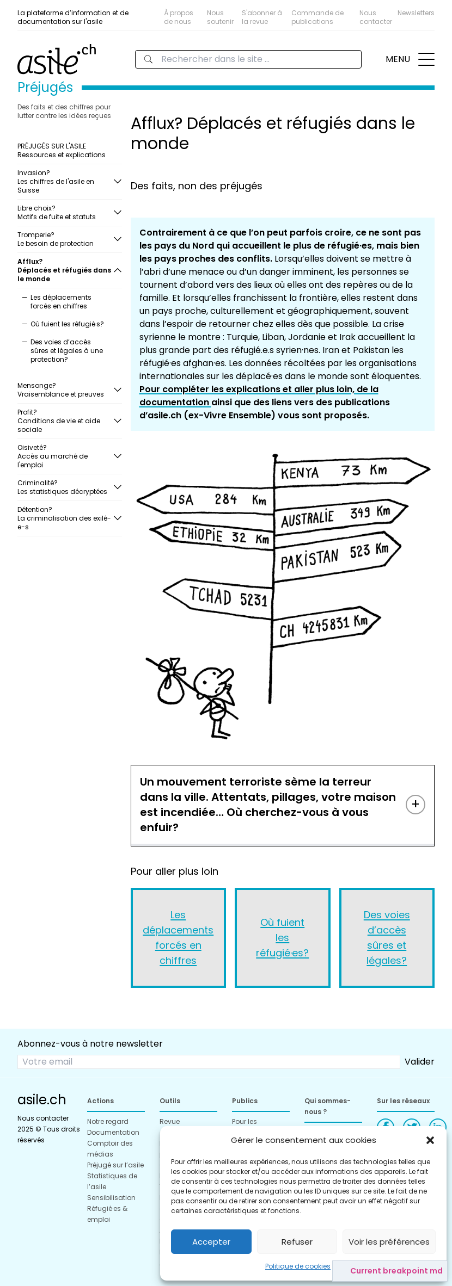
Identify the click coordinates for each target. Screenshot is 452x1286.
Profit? (65, 420)
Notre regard (108, 1121)
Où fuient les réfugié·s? (67, 324)
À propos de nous (178, 17)
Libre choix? (65, 212)
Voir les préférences (389, 1241)
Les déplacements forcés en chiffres (60, 302)
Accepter (211, 1241)
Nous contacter (375, 17)
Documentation (113, 1132)
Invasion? (65, 181)
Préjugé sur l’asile (115, 1165)
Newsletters (416, 12)
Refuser (297, 1241)
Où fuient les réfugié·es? (282, 938)
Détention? (65, 518)
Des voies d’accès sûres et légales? (387, 937)
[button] (430, 1140)
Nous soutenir (220, 17)
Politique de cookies (298, 1266)
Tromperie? (65, 239)
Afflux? (65, 270)
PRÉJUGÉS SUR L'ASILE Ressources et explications (61, 150)
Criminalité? (65, 487)
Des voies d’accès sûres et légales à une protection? (66, 350)
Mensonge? (65, 390)
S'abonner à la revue (262, 17)
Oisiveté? (65, 456)
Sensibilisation (111, 1197)
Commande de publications (317, 17)
